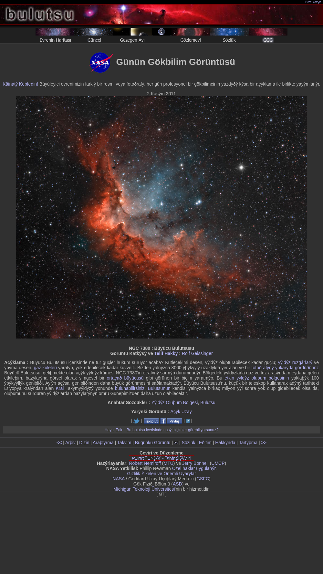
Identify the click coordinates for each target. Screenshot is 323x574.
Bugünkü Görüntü (153, 442)
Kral (60, 388)
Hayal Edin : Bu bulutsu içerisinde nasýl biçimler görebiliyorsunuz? (161, 430)
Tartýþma (248, 442)
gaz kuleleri (45, 367)
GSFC (202, 478)
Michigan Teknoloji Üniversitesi (144, 489)
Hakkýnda (225, 442)
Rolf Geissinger (197, 353)
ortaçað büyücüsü (125, 378)
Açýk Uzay (181, 411)
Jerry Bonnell (195, 463)
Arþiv (70, 442)
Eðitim (205, 442)
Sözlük (188, 442)
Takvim (124, 442)
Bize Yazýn (313, 2)
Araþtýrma (103, 442)
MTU (168, 463)
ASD (177, 483)
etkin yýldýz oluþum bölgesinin (256, 378)
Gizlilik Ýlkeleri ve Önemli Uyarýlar (161, 473)
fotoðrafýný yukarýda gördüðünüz (285, 367)
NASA (118, 478)
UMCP (217, 463)
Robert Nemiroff (145, 463)
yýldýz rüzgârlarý (295, 362)
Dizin (84, 442)
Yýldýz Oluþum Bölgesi (174, 402)
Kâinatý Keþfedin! (20, 84)
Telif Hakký (166, 353)
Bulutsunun (159, 388)
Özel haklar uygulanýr (194, 468)
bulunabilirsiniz (130, 388)
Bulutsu (207, 402)
